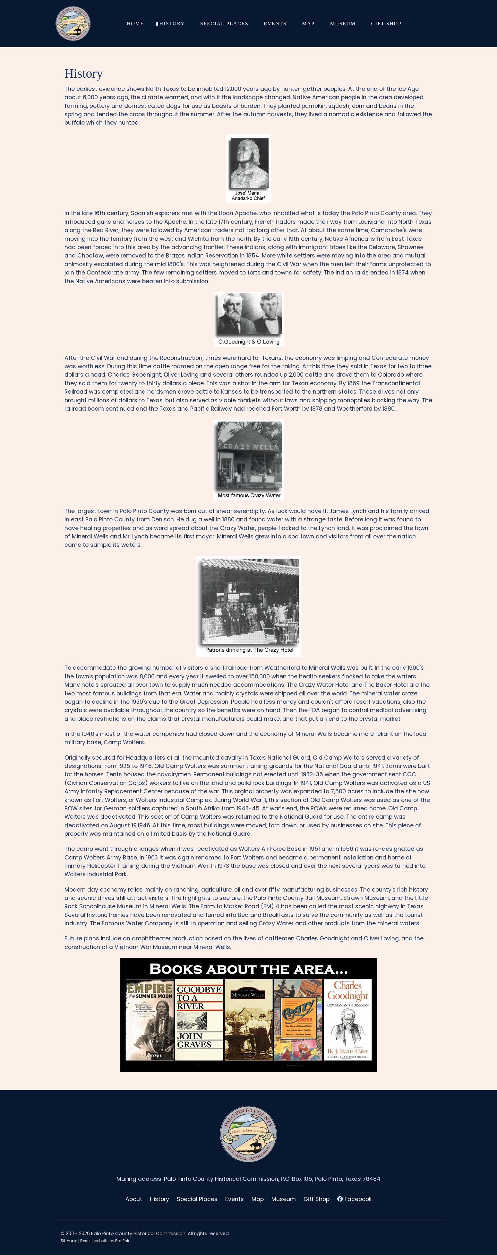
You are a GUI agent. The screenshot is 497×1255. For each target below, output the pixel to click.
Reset (85, 1240)
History (159, 1199)
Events (234, 1199)
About (133, 1199)
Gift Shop (317, 1199)
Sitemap (69, 1240)
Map (258, 1199)
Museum (283, 1199)
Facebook (358, 1199)
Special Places (197, 1199)
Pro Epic (123, 1240)
